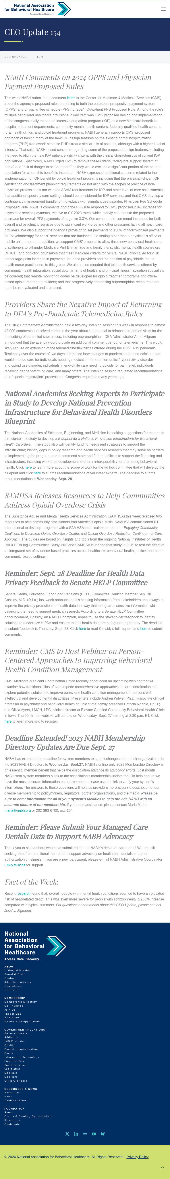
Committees (13, 986)
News (8, 1096)
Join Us (10, 1009)
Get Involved (13, 1005)
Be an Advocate (16, 1033)
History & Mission (17, 970)
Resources (12, 1092)
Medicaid (11, 1072)
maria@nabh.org (17, 810)
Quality (9, 1045)
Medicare (11, 1076)
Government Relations (24, 1029)
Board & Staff (14, 974)
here (28, 467)
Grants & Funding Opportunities (28, 1116)
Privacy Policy (137, 1157)
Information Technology (21, 1057)
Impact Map (12, 1013)
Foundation (14, 1108)
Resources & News (20, 1089)
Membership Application (22, 1021)
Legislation (12, 1068)
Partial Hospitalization (21, 1049)
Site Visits (12, 1017)
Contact (10, 978)
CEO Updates (15, 57)
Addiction (11, 1037)
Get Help (10, 990)
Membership (14, 998)
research (23, 893)
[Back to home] (37, 9)
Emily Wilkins (14, 865)
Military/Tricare (15, 1080)
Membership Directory (20, 1001)
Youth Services (15, 1065)
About (9, 966)
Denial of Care (15, 1100)
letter (71, 98)
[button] (163, 9)
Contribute (12, 1124)
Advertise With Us (17, 982)
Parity (8, 1053)
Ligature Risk (14, 1061)
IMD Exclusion (15, 1041)
